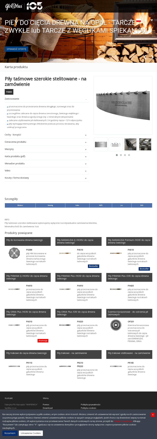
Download (48, 408)
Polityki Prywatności (123, 421)
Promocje (59, 20)
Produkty (44, 20)
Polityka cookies (88, 408)
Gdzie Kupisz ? (96, 20)
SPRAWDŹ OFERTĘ (16, 49)
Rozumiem (9, 433)
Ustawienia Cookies (31, 433)
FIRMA (31, 20)
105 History (17, 20)
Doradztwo (76, 20)
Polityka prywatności (90, 404)
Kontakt (113, 20)
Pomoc (46, 404)
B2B (124, 20)
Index (77, 205)
